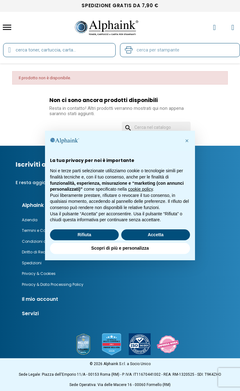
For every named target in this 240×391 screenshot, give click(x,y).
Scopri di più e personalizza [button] (120, 248)
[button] (187, 141)
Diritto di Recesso (38, 252)
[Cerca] (156, 128)
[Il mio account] (215, 27)
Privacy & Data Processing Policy (52, 284)
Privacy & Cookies (39, 273)
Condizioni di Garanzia (44, 241)
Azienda (30, 219)
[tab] (125, 299)
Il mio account (40, 299)
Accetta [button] (156, 234)
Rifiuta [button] (84, 234)
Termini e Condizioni (41, 230)
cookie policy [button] (140, 189)
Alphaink (33, 205)
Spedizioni (32, 263)
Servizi (30, 313)
